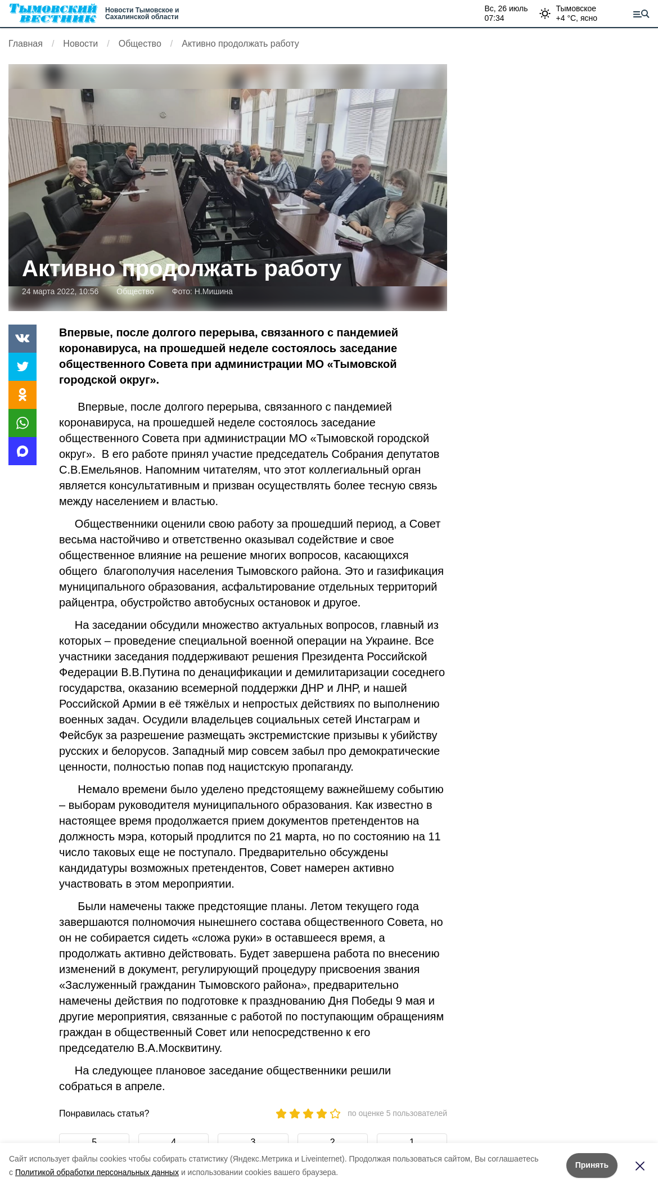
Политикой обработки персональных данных (97, 1172)
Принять (592, 1164)
